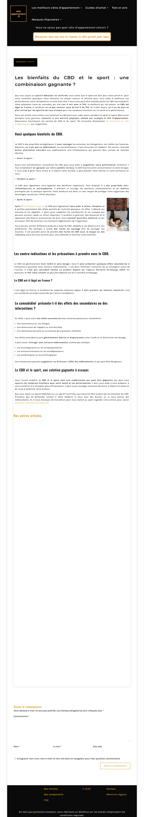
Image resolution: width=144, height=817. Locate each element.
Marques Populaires (45, 19)
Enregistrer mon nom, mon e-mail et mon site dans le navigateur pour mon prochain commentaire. (68, 758)
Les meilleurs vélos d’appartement (56, 7)
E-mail (57, 746)
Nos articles (51, 788)
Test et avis (119, 7)
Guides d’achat (96, 7)
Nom (17, 746)
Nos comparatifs (53, 794)
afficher (31, 62)
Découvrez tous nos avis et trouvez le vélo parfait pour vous (72, 36)
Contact (111, 788)
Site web (97, 746)
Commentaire (21, 716)
